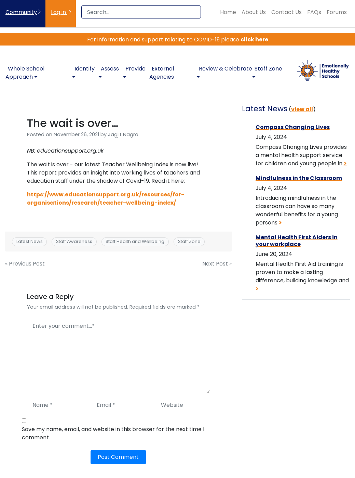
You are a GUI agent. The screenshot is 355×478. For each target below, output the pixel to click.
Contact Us (286, 12)
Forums (337, 12)
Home (228, 12)
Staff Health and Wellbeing (135, 241)
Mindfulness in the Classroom (299, 178)
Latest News (29, 241)
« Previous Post (25, 264)
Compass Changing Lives (293, 127)
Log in (59, 12)
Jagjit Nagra (123, 134)
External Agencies (161, 73)
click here (254, 39)
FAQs (314, 12)
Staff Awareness (74, 241)
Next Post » (217, 264)
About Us (254, 12)
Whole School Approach (24, 73)
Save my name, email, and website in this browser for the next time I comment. (113, 433)
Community (21, 12)
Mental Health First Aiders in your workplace (297, 240)
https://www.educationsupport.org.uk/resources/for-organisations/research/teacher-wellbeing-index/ (105, 199)
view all (302, 109)
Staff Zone (189, 241)
